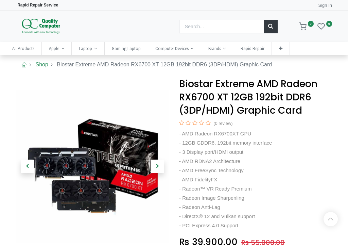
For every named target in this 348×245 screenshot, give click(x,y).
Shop (41, 64)
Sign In (325, 5)
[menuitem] (34, 48)
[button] (291, 48)
